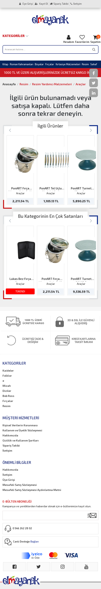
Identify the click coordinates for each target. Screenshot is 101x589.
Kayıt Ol (41, 3)
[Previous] (10, 130)
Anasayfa (9, 84)
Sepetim (95, 39)
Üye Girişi (26, 3)
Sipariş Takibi (59, 3)
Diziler (7, 390)
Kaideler (8, 370)
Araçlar (81, 84)
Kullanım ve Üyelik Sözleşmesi (22, 430)
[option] (20, 170)
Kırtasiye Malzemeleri (68, 64)
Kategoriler (16, 36)
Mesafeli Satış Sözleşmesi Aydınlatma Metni (32, 489)
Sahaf (93, 64)
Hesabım (68, 39)
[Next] (91, 130)
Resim (85, 64)
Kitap (5, 64)
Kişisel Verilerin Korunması (20, 425)
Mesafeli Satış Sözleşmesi (20, 484)
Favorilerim (82, 39)
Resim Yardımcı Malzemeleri (52, 84)
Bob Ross (8, 395)
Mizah (7, 385)
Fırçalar (49, 64)
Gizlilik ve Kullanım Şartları (21, 440)
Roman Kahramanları (21, 64)
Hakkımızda (10, 435)
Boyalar (39, 64)
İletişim (76, 3)
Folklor (7, 375)
